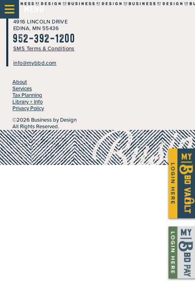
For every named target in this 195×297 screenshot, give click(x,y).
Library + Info (27, 102)
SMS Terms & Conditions (44, 48)
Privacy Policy (28, 108)
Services (22, 88)
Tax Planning (27, 95)
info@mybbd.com (35, 63)
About (19, 82)
